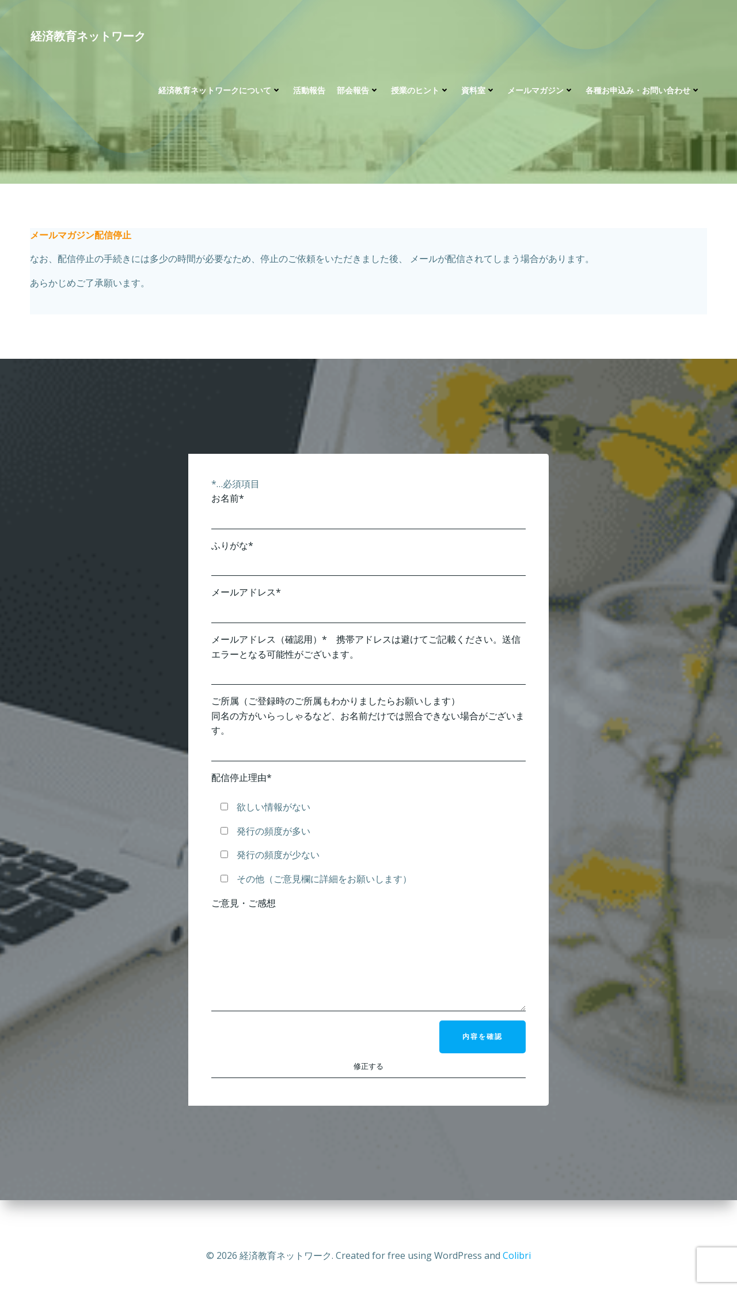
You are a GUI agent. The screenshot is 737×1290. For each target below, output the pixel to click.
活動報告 (308, 92)
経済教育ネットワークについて (219, 92)
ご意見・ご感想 (368, 967)
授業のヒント (419, 92)
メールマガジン (540, 92)
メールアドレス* (368, 609)
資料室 (478, 92)
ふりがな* (368, 562)
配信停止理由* (241, 782)
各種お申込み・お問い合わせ (642, 92)
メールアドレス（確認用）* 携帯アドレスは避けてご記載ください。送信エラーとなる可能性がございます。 (368, 663)
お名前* (368, 515)
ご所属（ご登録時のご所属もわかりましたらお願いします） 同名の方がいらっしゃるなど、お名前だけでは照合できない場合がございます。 (368, 732)
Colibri (517, 1255)
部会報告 (357, 92)
